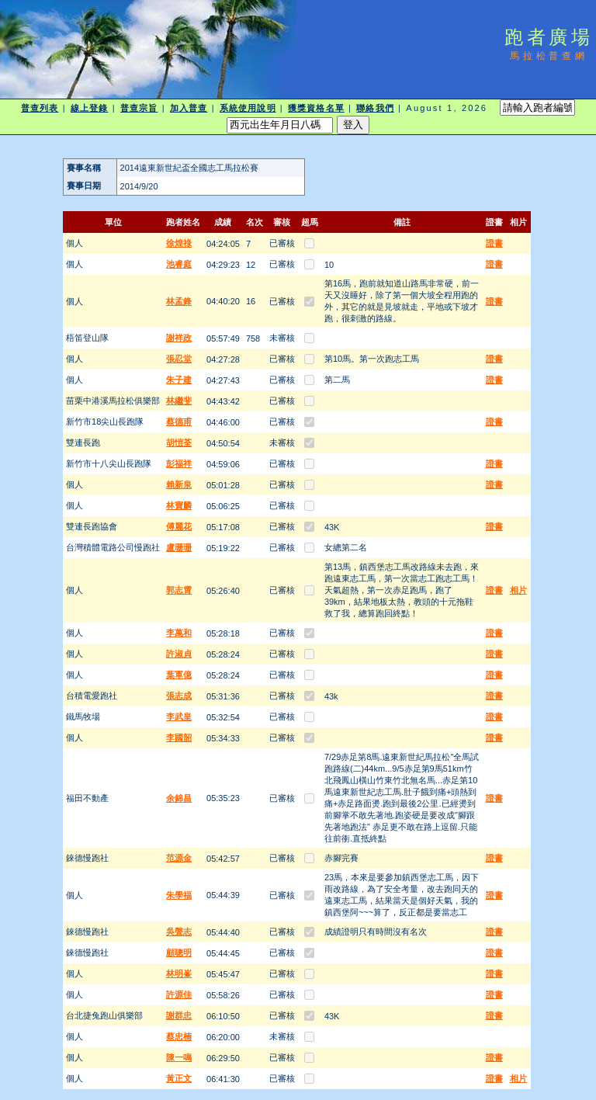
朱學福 (179, 895)
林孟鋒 (179, 301)
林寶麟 (179, 505)
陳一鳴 (179, 1057)
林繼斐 (179, 400)
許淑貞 (179, 653)
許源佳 (179, 994)
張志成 (179, 695)
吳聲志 (179, 931)
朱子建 (179, 379)
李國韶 (179, 737)
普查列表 (39, 108)
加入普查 (188, 108)
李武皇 (179, 716)
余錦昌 (179, 798)
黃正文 (179, 1078)
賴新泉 (179, 484)
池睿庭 (179, 264)
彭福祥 (179, 463)
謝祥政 (179, 337)
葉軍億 (179, 674)
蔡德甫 (179, 421)
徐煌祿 (179, 243)
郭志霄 (179, 590)
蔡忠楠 (179, 1036)
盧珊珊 (179, 547)
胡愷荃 (179, 442)
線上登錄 (89, 108)
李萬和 (179, 632)
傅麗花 (179, 526)
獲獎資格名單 (316, 108)
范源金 (179, 857)
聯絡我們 (374, 108)
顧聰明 (179, 952)
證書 (494, 243)
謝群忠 (179, 1015)
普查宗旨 (139, 108)
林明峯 (179, 973)
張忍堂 (179, 358)
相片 (518, 590)
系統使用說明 (248, 108)
